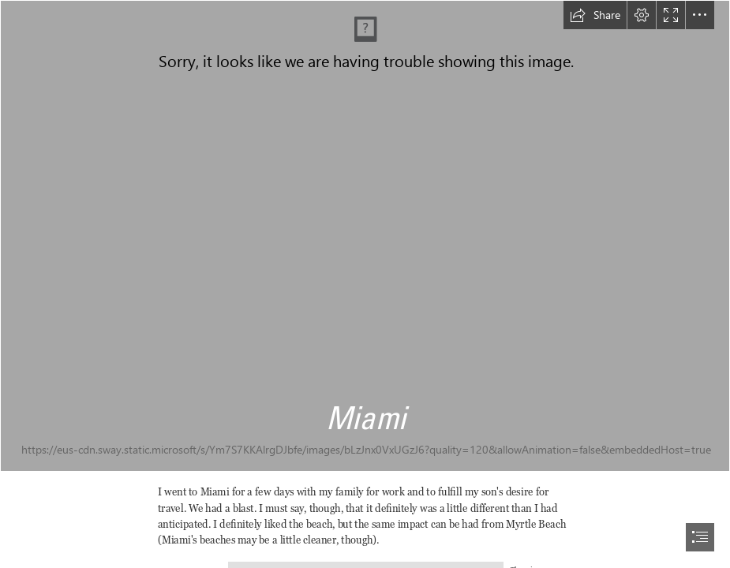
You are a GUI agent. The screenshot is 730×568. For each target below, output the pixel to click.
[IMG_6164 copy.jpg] (365, 236)
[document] (365, 284)
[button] (595, 15)
